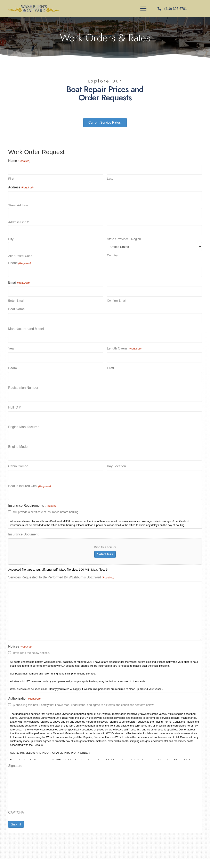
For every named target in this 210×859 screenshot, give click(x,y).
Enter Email (16, 299)
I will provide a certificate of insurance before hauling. (45, 509)
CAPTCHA (16, 809)
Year (11, 346)
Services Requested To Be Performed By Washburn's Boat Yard (61, 575)
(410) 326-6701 (175, 8)
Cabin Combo (18, 463)
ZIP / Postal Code (20, 255)
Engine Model (18, 444)
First (11, 178)
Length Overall (124, 347)
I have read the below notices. (31, 649)
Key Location (116, 463)
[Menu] (143, 8)
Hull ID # (14, 405)
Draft (110, 366)
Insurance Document (23, 531)
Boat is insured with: (29, 483)
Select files (105, 551)
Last (110, 178)
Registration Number (23, 386)
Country (112, 254)
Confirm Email (116, 299)
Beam (12, 366)
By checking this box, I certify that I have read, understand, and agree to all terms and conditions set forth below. (83, 701)
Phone (19, 262)
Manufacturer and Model (26, 327)
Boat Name (16, 308)
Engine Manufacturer (23, 424)
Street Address (18, 205)
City (11, 238)
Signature (15, 762)
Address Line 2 (18, 221)
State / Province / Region (124, 238)
